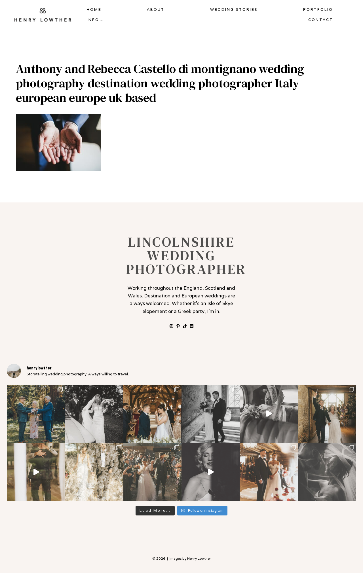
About (155, 9)
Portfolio (318, 9)
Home (94, 9)
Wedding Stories (234, 9)
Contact (320, 19)
